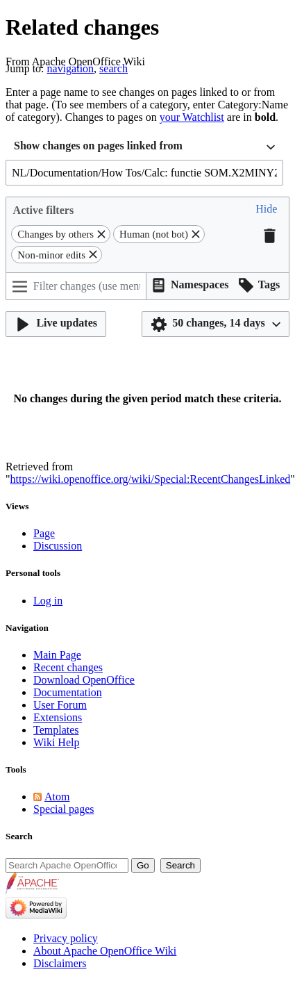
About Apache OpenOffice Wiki (104, 951)
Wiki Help (56, 742)
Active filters (43, 210)
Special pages (63, 809)
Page (44, 533)
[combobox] (144, 147)
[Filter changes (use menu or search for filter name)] (76, 286)
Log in (47, 601)
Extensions (57, 717)
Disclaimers (59, 963)
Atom (56, 796)
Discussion (57, 546)
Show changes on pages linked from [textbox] (98, 145)
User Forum (60, 705)
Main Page (57, 655)
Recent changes (68, 667)
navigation (70, 68)
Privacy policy (65, 938)
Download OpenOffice (84, 680)
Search (19, 836)
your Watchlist (192, 117)
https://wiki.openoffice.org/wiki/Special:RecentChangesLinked (150, 479)
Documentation (67, 692)
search (113, 68)
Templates (56, 730)
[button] (266, 210)
